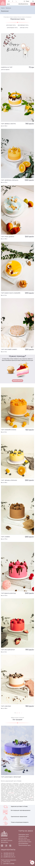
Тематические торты (25, 845)
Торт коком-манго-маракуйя (10, 293)
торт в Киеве (11, 792)
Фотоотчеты (4, 842)
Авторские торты (11, 25)
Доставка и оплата (6, 840)
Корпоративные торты (25, 841)
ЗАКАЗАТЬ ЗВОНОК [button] (17, 380)
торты (31, 797)
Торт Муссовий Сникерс (9, 349)
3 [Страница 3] (19, 713)
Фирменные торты (24, 834)
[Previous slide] (4, 752)
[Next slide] (31, 752)
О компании (4, 838)
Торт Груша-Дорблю (7, 236)
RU (33, 1)
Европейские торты (23, 25)
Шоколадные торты (12, 27)
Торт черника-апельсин (9, 480)
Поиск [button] (26, 1)
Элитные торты (24, 27)
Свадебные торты (24, 836)
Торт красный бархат (8, 649)
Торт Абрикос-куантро (8, 123)
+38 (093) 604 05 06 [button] (23, 4)
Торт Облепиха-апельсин (9, 180)
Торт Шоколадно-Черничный (11, 777)
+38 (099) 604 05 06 (7, 855)
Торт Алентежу (6, 706)
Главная (3, 8)
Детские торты (23, 838)
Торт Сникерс (5, 536)
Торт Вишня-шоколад (8, 593)
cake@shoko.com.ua (8, 856)
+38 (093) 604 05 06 (7, 853)
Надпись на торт (6, 67)
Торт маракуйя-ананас (8, 429)
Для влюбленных (23, 843)
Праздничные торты (24, 840)
